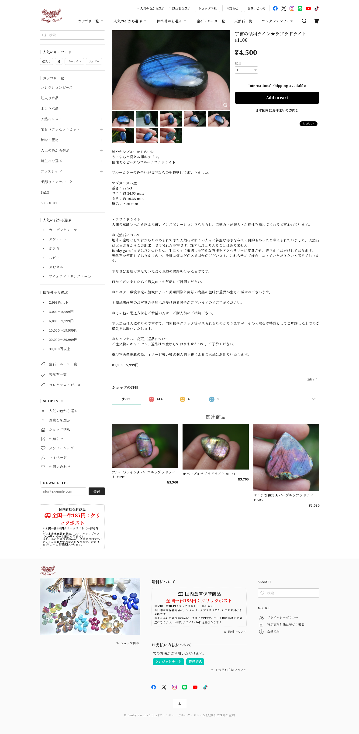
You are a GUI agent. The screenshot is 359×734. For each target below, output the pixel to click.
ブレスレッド (51, 171)
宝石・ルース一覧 (211, 21)
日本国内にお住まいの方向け (277, 110)
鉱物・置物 (50, 140)
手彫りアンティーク (56, 182)
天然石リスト (51, 119)
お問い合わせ (257, 8)
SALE (45, 192)
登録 (96, 491)
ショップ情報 (207, 8)
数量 (238, 63)
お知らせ (232, 8)
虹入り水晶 (50, 98)
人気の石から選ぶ (131, 21)
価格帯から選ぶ (172, 21)
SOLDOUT (49, 203)
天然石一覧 (243, 21)
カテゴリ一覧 (91, 21)
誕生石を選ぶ (181, 8)
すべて (126, 399)
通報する (312, 379)
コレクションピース (277, 21)
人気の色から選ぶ (152, 8)
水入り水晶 (50, 108)
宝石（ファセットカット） (62, 129)
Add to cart (277, 97)
